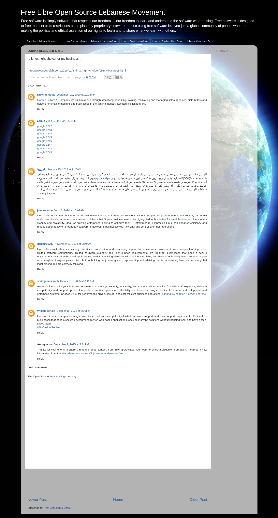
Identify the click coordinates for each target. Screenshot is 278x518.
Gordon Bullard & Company (53, 100)
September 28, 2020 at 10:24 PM (75, 94)
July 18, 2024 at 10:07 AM (69, 210)
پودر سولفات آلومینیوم (103, 178)
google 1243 (44, 129)
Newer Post (37, 500)
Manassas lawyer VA (80, 353)
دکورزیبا (41, 169)
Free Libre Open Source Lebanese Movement (93, 12)
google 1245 (44, 137)
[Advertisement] (117, 483)
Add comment (38, 367)
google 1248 (44, 148)
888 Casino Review (48, 327)
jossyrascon (45, 210)
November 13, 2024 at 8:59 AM (72, 243)
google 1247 (44, 144)
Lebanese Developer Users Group (168, 41)
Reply (40, 109)
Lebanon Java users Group (75, 41)
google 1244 (44, 133)
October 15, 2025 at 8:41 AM (77, 281)
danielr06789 (45, 243)
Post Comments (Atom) (57, 507)
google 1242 (44, 126)
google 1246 (44, 140)
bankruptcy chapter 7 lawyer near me (184, 293)
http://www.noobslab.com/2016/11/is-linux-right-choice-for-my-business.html (77, 70)
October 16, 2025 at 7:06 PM (73, 310)
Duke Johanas (46, 94)
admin (41, 120)
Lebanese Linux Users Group (104, 41)
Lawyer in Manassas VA (108, 353)
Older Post (198, 500)
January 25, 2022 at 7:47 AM (64, 169)
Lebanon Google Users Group (135, 41)
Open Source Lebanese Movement (42, 41)
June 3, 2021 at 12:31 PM (61, 120)
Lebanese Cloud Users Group (200, 41)
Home (118, 500)
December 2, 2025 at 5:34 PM (71, 344)
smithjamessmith (48, 281)
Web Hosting (57, 376)
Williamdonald (46, 310)
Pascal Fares (34, 44)
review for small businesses (175, 219)
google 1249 (44, 152)
